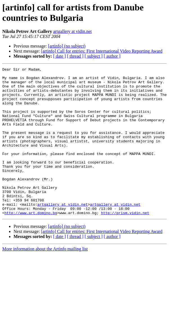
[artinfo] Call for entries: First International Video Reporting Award (102, 51)
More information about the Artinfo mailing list (45, 278)
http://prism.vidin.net (125, 242)
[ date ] (59, 56)
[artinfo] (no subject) (66, 46)
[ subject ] (94, 56)
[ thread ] (75, 56)
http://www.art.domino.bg (30, 242)
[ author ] (112, 56)
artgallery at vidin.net (72, 31)
